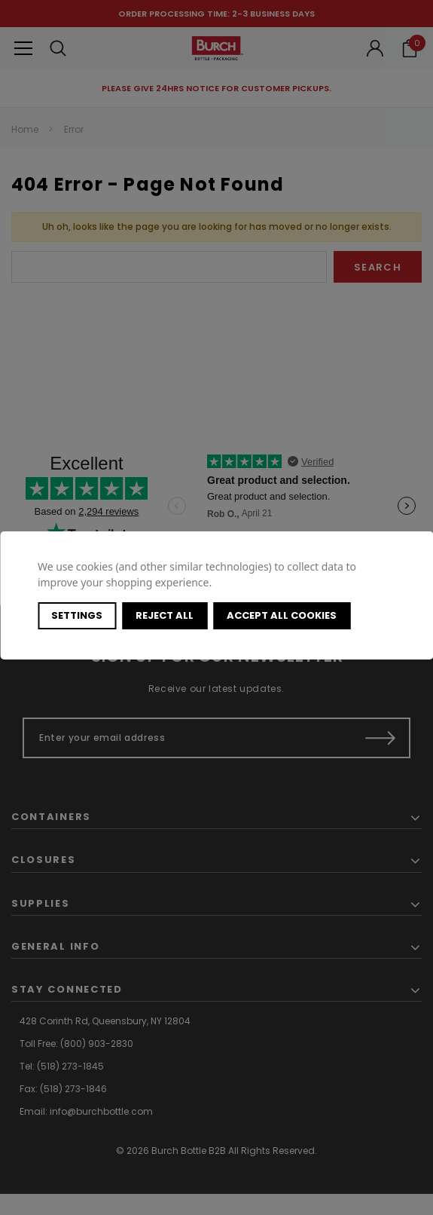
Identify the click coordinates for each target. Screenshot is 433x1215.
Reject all (165, 615)
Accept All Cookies (282, 615)
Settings (76, 615)
